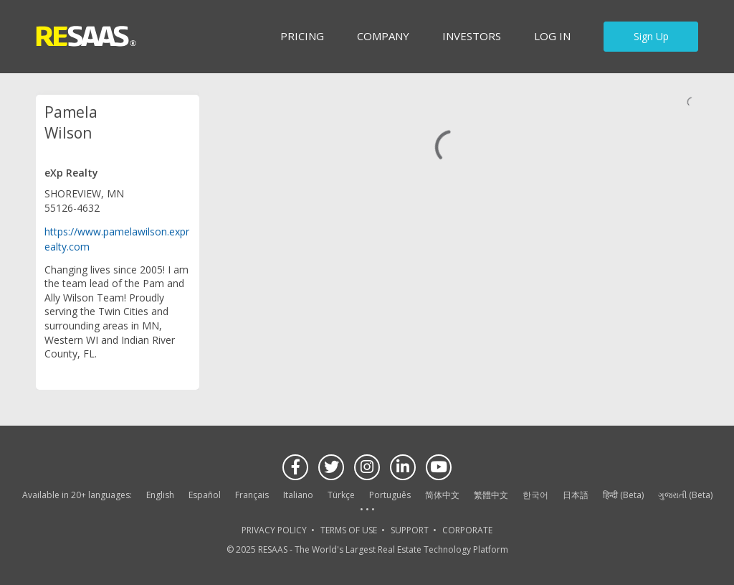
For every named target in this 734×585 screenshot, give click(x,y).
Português (390, 495)
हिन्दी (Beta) (623, 495)
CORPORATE (467, 530)
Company (383, 36)
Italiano (298, 495)
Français (252, 495)
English (160, 495)
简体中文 (442, 495)
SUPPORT (410, 530)
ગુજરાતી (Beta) (685, 495)
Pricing (302, 36)
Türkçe (341, 495)
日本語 (575, 495)
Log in (552, 36)
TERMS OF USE (348, 530)
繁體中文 (491, 495)
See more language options (367, 510)
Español (205, 495)
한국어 (535, 495)
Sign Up (651, 36)
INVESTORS (471, 36)
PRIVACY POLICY (274, 530)
